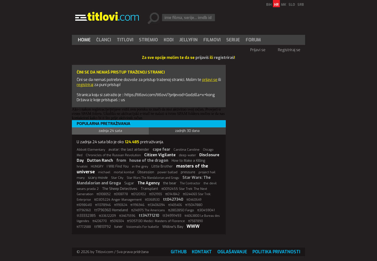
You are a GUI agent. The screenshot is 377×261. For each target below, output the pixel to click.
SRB (300, 4)
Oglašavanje (232, 252)
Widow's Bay (172, 226)
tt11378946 (103, 205)
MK (283, 4)
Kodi (169, 40)
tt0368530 (152, 200)
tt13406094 (156, 205)
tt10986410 (84, 205)
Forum (253, 40)
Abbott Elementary (91, 150)
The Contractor (190, 183)
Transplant (149, 188)
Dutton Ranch (100, 160)
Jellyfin (188, 40)
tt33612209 (107, 216)
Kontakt (202, 252)
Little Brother (162, 166)
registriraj (85, 84)
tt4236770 (100, 221)
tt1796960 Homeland (111, 210)
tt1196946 (138, 205)
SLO (292, 4)
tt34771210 (149, 215)
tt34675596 (127, 216)
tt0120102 (138, 194)
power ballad (167, 172)
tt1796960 (84, 210)
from (121, 160)
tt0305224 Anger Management (118, 200)
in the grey (140, 166)
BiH (269, 4)
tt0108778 (121, 194)
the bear (169, 183)
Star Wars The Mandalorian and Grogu (153, 178)
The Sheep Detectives (119, 188)
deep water (187, 155)
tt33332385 (86, 215)
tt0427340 (173, 199)
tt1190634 (120, 205)
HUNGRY (97, 166)
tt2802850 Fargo (181, 210)
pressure (188, 172)
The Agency (149, 183)
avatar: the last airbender (128, 149)
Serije (233, 40)
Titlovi (125, 40)
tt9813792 (102, 226)
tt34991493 (172, 215)
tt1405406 (175, 205)
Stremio (148, 40)
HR (276, 4)
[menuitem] (85, 40)
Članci (103, 40)
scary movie (98, 177)
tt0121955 (155, 194)
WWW (193, 226)
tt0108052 (104, 194)
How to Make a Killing (188, 160)
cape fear (161, 149)
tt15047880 (193, 205)
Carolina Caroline (187, 150)
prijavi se (209, 79)
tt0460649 (194, 200)
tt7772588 (84, 227)
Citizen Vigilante (160, 154)
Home (84, 40)
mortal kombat (124, 172)
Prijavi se (257, 49)
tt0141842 (172, 194)
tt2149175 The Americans (148, 210)
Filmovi (212, 40)
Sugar (129, 183)
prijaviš (202, 57)
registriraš (224, 57)
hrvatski (82, 166)
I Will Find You (118, 166)
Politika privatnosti (276, 252)
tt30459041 (206, 210)
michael (104, 172)
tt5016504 (117, 221)
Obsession (146, 172)
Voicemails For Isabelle (142, 227)
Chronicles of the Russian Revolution (113, 155)
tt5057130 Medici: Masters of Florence (156, 221)
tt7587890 (195, 221)
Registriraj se (289, 49)
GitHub (179, 252)
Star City (117, 178)
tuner (118, 226)
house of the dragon (148, 160)
